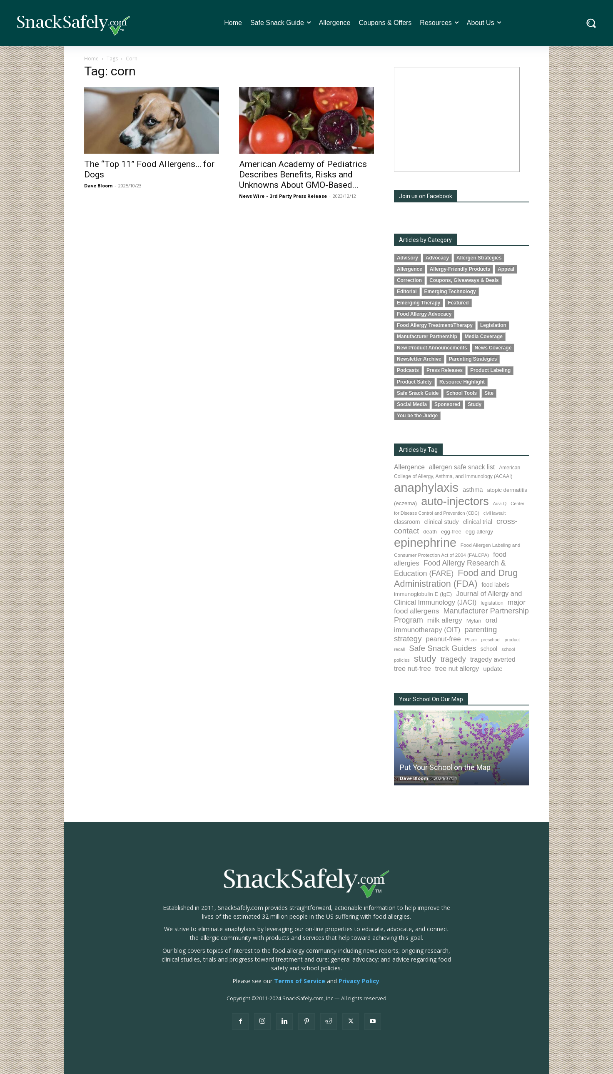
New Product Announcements (432, 348)
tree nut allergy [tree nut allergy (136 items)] (457, 668)
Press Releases (444, 370)
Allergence (409, 269)
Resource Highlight (462, 382)
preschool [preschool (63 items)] (491, 639)
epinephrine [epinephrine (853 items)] (425, 542)
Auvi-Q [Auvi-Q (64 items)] (500, 503)
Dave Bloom (98, 185)
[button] (591, 23)
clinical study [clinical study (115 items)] (441, 521)
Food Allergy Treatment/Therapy (435, 325)
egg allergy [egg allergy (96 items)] (479, 531)
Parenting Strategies (473, 359)
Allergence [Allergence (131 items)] (409, 467)
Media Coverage (484, 336)
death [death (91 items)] (430, 531)
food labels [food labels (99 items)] (495, 585)
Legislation (493, 325)
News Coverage (493, 348)
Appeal (506, 269)
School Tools (461, 393)
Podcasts (408, 370)
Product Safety (414, 382)
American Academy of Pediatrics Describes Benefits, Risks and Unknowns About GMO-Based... (303, 174)
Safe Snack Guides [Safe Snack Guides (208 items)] (442, 648)
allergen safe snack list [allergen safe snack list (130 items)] (462, 467)
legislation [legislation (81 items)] (492, 603)
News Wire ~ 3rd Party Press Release (283, 196)
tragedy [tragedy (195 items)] (453, 659)
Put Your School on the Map (445, 767)
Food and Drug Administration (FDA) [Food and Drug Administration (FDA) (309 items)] (456, 578)
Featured (458, 303)
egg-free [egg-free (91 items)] (451, 531)
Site (488, 393)
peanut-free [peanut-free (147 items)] (443, 639)
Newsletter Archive (419, 359)
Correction (409, 280)
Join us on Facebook (425, 196)
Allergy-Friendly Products (460, 269)
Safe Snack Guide (418, 393)
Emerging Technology (450, 291)
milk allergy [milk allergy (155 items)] (444, 620)
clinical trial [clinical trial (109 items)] (477, 521)
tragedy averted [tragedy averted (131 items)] (493, 659)
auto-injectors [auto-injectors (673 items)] (455, 501)
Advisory (407, 258)
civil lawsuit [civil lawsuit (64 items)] (494, 513)
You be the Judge (417, 416)
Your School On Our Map (431, 699)
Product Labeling (490, 370)
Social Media (412, 404)
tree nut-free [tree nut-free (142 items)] (412, 668)
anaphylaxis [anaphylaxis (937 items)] (426, 487)
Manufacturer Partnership (427, 336)
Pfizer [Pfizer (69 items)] (471, 639)
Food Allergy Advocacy (424, 314)
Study (474, 404)
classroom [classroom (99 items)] (407, 522)
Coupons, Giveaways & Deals (464, 280)
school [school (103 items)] (489, 648)
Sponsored (447, 404)
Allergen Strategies (478, 258)
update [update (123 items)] (492, 668)
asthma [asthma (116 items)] (473, 489)
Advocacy (437, 258)
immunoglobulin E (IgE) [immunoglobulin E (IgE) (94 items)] (423, 594)
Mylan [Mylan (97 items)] (473, 621)
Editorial (407, 291)
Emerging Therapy (418, 303)
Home (91, 58)
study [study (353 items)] (425, 658)
